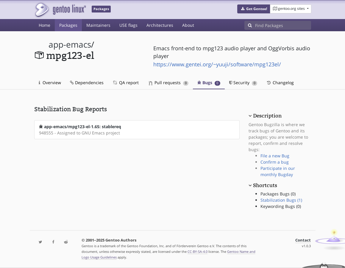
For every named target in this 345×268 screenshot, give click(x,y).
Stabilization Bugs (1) (281, 200)
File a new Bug (274, 156)
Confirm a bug (274, 162)
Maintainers (98, 25)
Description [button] (267, 116)
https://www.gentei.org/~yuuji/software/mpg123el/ (217, 64)
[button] (253, 8)
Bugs (208, 82)
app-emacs (70, 44)
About (188, 25)
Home (44, 25)
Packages (68, 25)
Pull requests (169, 82)
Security (243, 82)
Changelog (280, 82)
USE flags (128, 25)
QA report (126, 82)
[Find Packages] (283, 25)
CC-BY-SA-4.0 (197, 251)
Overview (50, 82)
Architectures (159, 25)
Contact (303, 240)
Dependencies (87, 82)
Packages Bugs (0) (278, 194)
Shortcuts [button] (265, 185)
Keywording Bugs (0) (280, 206)
